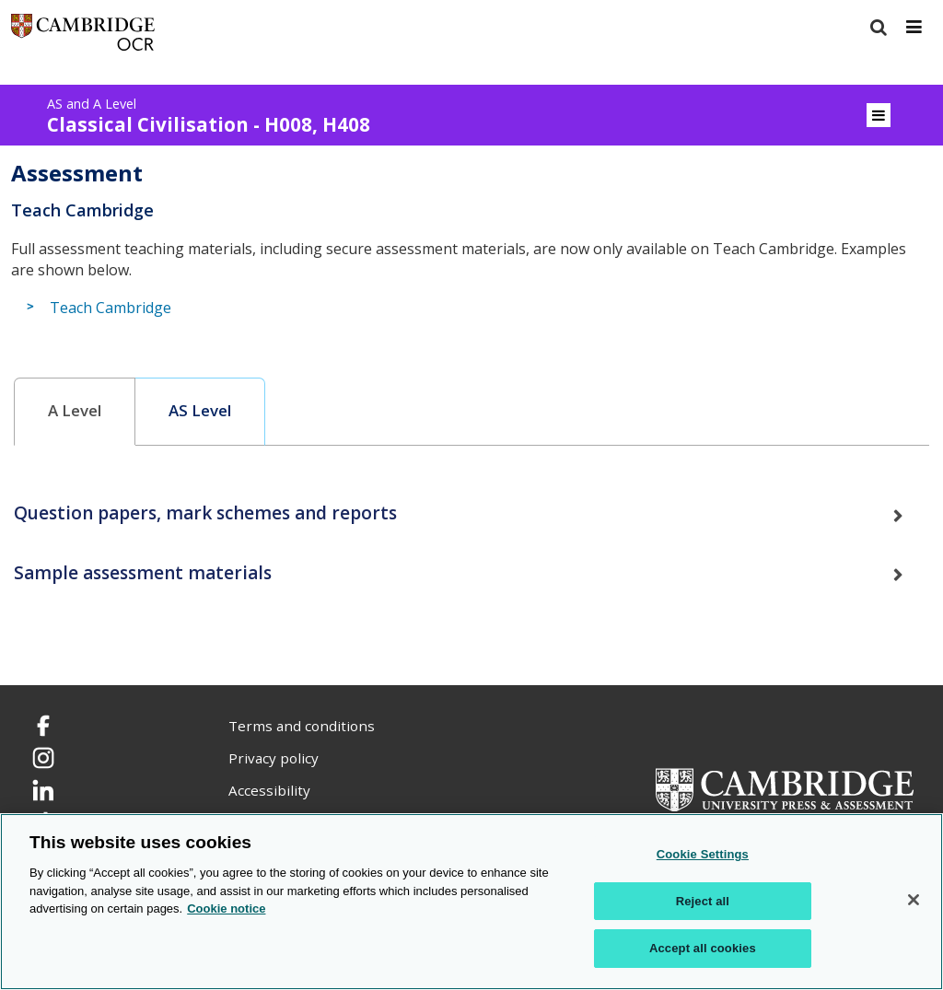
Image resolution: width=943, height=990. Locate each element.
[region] (471, 901)
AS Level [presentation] (200, 411)
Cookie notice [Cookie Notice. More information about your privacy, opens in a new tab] (226, 908)
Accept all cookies (702, 948)
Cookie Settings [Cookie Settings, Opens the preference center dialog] (703, 854)
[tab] (75, 412)
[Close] (913, 899)
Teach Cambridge (110, 307)
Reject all (702, 901)
